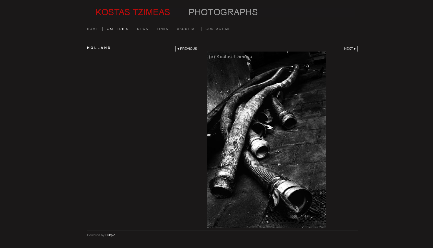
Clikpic (110, 235)
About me (187, 29)
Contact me (218, 29)
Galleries (118, 29)
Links (163, 29)
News (142, 29)
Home (92, 29)
